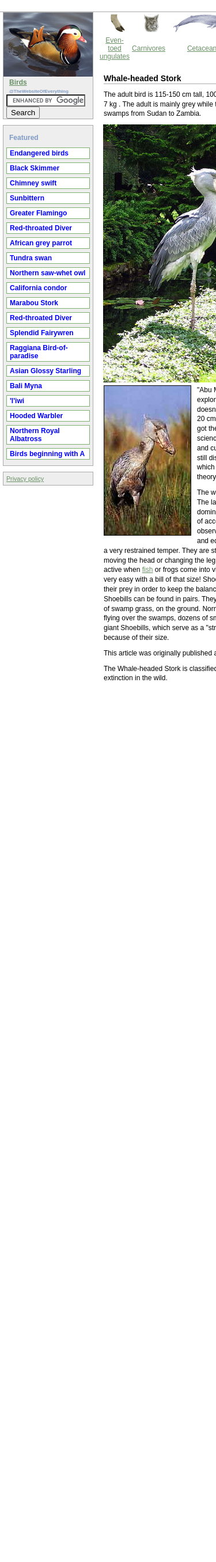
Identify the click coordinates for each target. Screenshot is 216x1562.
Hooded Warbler (36, 416)
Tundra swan (31, 258)
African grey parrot (41, 243)
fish (147, 570)
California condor (38, 288)
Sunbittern (27, 198)
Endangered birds (39, 153)
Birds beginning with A (47, 454)
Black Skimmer (34, 168)
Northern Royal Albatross (35, 435)
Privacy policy (25, 478)
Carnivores (148, 48)
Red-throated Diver (41, 228)
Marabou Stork (34, 303)
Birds (18, 82)
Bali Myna (26, 386)
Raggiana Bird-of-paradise (39, 352)
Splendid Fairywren (42, 333)
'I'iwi (17, 401)
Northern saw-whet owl (47, 273)
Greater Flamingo (38, 213)
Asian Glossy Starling (45, 371)
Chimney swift (33, 183)
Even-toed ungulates (115, 48)
